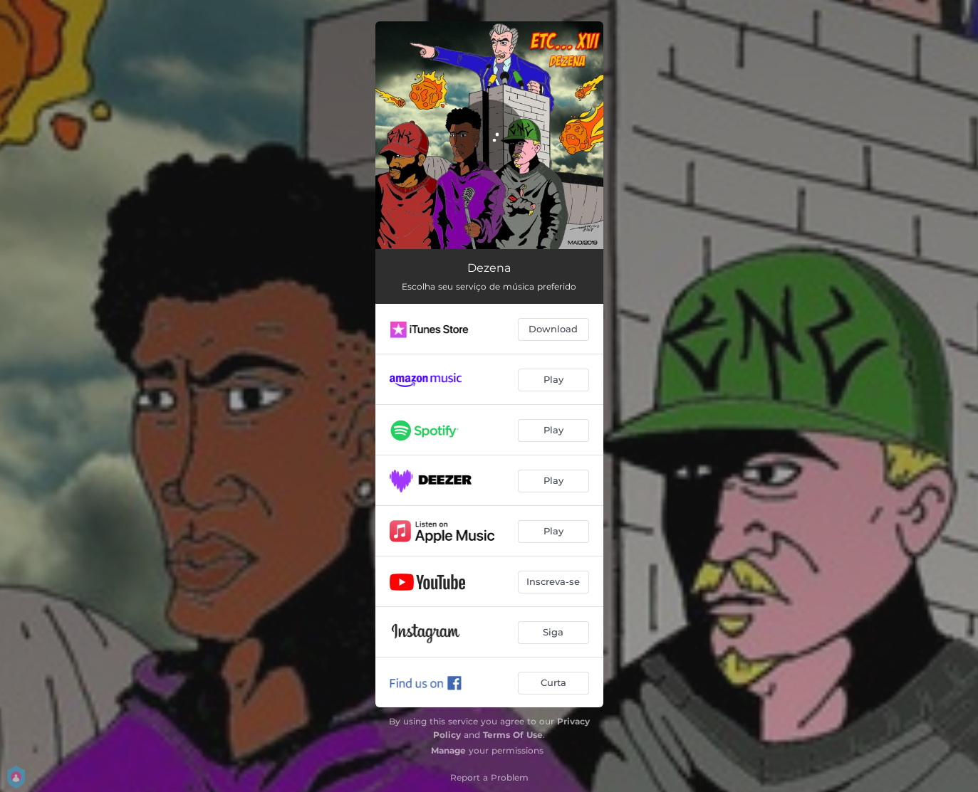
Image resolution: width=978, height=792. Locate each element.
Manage (448, 750)
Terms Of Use (513, 734)
